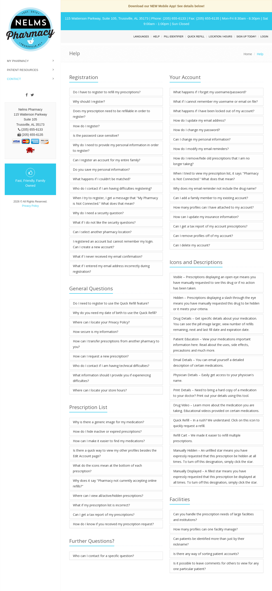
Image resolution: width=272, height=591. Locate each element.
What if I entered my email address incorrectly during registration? (111, 269)
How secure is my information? (95, 332)
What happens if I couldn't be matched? (101, 179)
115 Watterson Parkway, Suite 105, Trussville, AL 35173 (106, 18)
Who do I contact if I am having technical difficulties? (111, 366)
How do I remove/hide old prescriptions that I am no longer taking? (211, 161)
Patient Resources (22, 70)
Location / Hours (220, 36)
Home (248, 54)
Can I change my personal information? (201, 139)
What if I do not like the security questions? (104, 222)
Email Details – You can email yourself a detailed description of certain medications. (208, 363)
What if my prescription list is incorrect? (101, 505)
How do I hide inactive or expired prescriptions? (107, 431)
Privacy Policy (30, 205)
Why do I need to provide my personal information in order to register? (116, 148)
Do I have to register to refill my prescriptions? (106, 92)
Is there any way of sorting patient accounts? (206, 554)
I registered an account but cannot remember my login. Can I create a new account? (113, 244)
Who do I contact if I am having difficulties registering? (112, 188)
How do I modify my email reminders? (201, 149)
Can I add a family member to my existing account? (210, 198)
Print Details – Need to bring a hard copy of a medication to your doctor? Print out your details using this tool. (214, 393)
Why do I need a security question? (98, 213)
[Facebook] (27, 95)
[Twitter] (32, 95)
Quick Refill (196, 36)
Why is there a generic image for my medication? (108, 422)
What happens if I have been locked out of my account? (213, 111)
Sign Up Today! (246, 36)
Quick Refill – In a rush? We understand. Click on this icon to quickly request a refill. (216, 423)
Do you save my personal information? (101, 169)
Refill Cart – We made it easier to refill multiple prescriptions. (207, 438)
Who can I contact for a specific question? (103, 556)
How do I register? (86, 126)
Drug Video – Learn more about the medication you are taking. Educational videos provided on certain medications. (216, 408)
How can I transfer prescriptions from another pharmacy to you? (116, 344)
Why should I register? (89, 101)
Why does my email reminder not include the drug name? (214, 188)
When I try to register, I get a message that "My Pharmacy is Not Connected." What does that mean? (115, 201)
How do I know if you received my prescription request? (113, 524)
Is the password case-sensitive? (96, 135)
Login (264, 36)
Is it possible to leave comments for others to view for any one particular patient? (216, 566)
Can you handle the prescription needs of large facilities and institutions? (213, 517)
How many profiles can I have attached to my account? (213, 207)
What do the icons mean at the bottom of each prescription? (107, 468)
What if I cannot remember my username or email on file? (215, 101)
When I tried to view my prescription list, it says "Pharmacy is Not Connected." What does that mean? (216, 176)
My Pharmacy (18, 61)
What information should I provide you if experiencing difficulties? (112, 378)
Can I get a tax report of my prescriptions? (103, 514)
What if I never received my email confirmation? (107, 256)
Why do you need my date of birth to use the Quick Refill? (115, 313)
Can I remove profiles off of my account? (203, 236)
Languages (141, 36)
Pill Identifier (173, 36)
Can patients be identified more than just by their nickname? (208, 541)
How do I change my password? (196, 130)
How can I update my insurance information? (205, 217)
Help (156, 36)
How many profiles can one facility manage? (205, 529)
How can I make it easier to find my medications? (109, 441)
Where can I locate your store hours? (100, 390)
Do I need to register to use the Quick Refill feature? (111, 303)
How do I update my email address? (199, 120)
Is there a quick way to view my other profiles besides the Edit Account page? (115, 453)
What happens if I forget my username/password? (209, 92)
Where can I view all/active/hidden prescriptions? (108, 495)
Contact (14, 79)
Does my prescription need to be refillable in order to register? (111, 114)
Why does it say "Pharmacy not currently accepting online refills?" (115, 483)
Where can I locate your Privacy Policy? (101, 322)
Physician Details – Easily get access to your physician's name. (213, 378)
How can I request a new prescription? (100, 356)
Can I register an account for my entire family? (106, 160)
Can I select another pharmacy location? (102, 232)
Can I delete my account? (191, 245)
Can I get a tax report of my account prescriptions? (210, 226)
